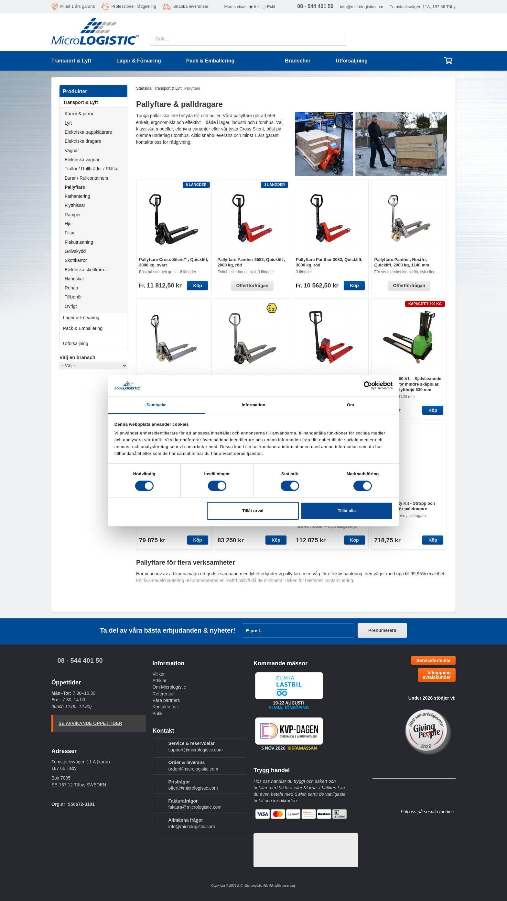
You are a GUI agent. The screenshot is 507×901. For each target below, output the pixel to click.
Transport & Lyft (95, 102)
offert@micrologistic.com (193, 788)
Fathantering (77, 196)
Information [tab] (253, 404)
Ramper (73, 214)
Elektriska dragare (83, 141)
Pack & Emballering (95, 328)
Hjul (68, 223)
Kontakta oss (166, 706)
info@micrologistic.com (361, 6)
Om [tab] (350, 404)
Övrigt (71, 306)
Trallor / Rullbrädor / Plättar (92, 168)
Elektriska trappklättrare (88, 132)
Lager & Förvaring (95, 317)
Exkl (271, 6)
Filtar (70, 232)
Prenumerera (382, 630)
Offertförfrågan (252, 285)
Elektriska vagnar (82, 159)
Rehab (71, 287)
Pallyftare (75, 187)
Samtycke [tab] (156, 404)
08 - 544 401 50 (79, 660)
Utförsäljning (352, 60)
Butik (158, 713)
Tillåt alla (347, 510)
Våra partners (166, 700)
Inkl (257, 6)
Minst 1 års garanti (77, 6)
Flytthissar (75, 205)
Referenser (164, 693)
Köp (197, 285)
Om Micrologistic (169, 687)
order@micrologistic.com (193, 768)
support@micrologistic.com (195, 749)
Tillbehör (73, 296)
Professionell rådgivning (133, 6)
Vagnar (72, 150)
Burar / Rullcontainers (86, 178)
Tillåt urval (252, 510)
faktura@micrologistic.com (194, 807)
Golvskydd (75, 251)
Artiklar (160, 680)
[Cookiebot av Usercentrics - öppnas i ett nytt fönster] (364, 385)
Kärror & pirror (79, 113)
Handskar (74, 278)
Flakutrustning (79, 242)
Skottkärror (76, 260)
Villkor (159, 674)
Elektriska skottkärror (86, 269)
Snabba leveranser (191, 6)
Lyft (68, 123)
